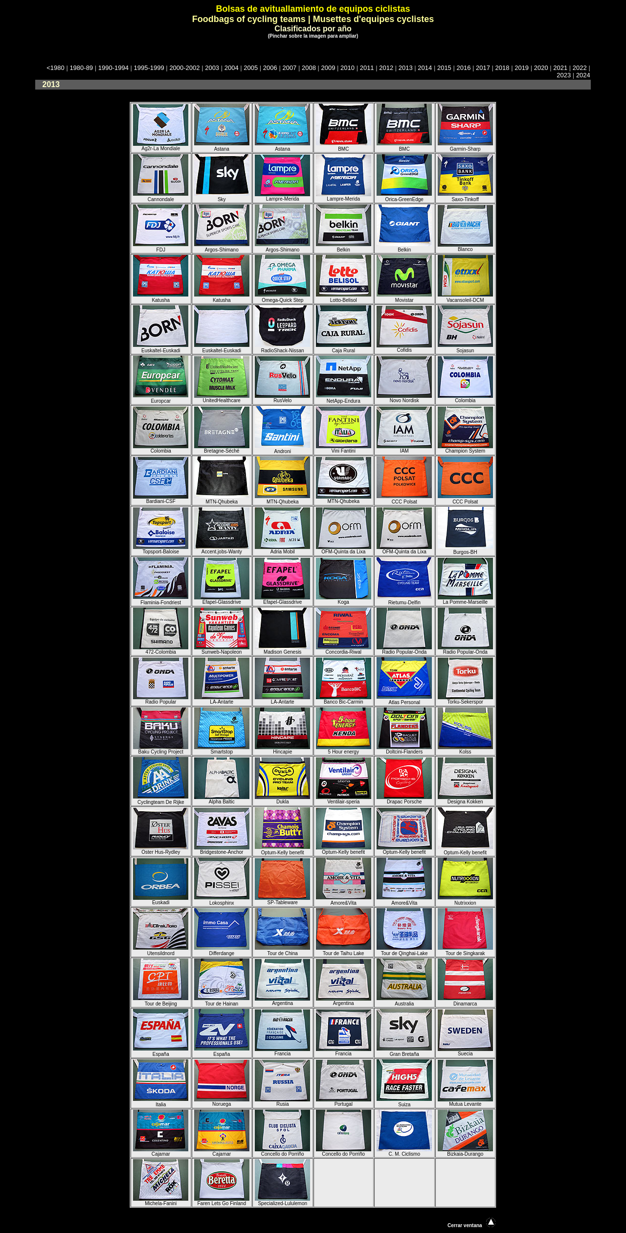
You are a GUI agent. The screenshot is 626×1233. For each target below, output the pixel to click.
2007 (289, 67)
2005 (251, 67)
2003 (212, 67)
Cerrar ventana (464, 1225)
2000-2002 (184, 67)
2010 (347, 67)
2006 (270, 67)
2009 (328, 67)
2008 (309, 67)
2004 (231, 67)
